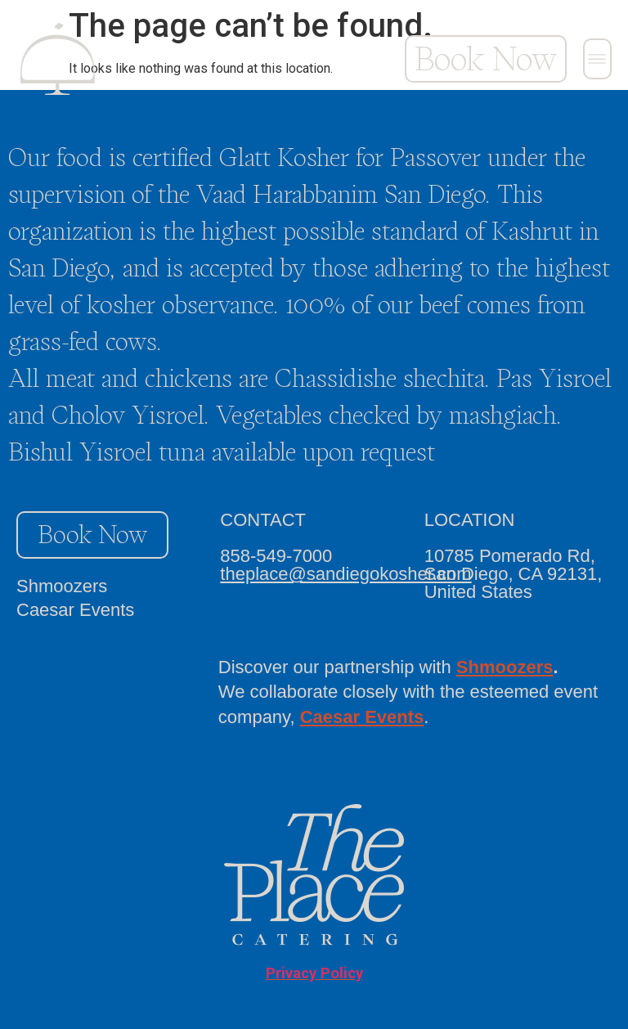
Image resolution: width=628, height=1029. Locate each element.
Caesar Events (75, 610)
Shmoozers (61, 586)
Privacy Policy (314, 973)
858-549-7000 (276, 556)
